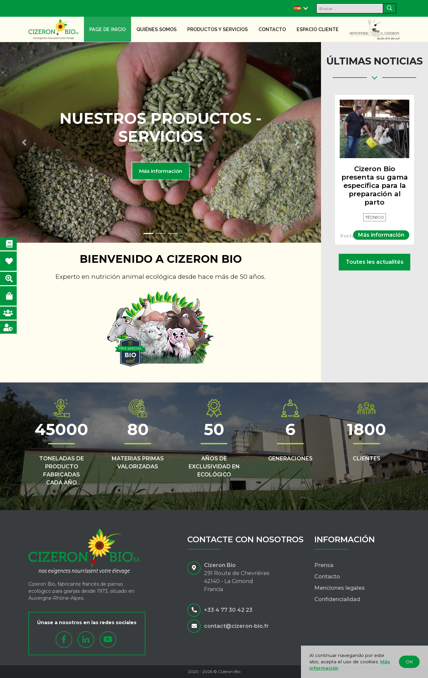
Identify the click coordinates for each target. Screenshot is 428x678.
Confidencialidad (337, 599)
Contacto (272, 29)
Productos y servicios (217, 29)
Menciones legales (339, 588)
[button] (24, 142)
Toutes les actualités (375, 262)
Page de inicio (107, 29)
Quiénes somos (156, 29)
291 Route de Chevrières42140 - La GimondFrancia (236, 581)
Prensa (323, 565)
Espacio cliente (318, 29)
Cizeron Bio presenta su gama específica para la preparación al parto (374, 185)
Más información (160, 171)
